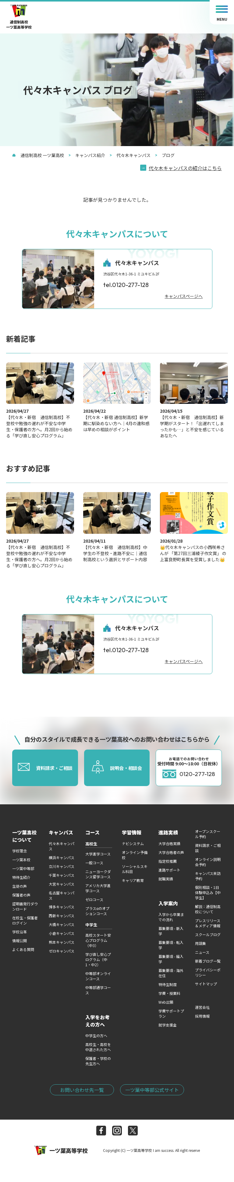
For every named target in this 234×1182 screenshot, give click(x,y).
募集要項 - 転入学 (170, 945)
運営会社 (202, 1007)
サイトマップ (206, 983)
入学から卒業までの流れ (171, 917)
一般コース (94, 862)
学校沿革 (19, 931)
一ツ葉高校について (24, 836)
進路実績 (168, 832)
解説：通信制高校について (208, 909)
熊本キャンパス (61, 942)
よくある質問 (23, 949)
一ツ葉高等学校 (61, 1150)
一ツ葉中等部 (23, 868)
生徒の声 (19, 886)
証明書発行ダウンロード (25, 906)
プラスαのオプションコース (97, 911)
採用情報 (202, 1016)
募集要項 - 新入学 (170, 931)
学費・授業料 (169, 993)
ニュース (202, 952)
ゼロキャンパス (61, 950)
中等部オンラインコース (98, 976)
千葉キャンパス (61, 875)
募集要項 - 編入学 (170, 959)
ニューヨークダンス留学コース (98, 874)
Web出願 (165, 1002)
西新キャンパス (61, 915)
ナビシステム (133, 843)
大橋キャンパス (61, 924)
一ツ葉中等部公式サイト (152, 1089)
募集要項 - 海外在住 (170, 973)
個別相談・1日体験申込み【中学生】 (208, 892)
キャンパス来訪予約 (208, 876)
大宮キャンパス (61, 883)
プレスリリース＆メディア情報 (207, 923)
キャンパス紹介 (87, 155)
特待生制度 (167, 984)
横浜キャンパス (61, 857)
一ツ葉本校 (21, 859)
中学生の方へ (96, 1035)
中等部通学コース (98, 990)
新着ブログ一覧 (208, 960)
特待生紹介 (21, 877)
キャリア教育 (133, 880)
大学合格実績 (169, 843)
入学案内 (168, 903)
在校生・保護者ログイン (25, 920)
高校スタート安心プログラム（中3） (98, 940)
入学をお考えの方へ (97, 1020)
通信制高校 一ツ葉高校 (38, 155)
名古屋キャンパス (61, 895)
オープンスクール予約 (207, 834)
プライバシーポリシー (208, 972)
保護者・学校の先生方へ (98, 1061)
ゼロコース (94, 899)
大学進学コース (98, 853)
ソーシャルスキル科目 (134, 869)
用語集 (200, 943)
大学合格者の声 (171, 852)
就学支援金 (167, 1024)
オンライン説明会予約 (208, 862)
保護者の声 (21, 894)
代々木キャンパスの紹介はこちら (185, 168)
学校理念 (19, 850)
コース (92, 832)
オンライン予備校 (134, 855)
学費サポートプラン (171, 1013)
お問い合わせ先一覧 (82, 1089)
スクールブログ (208, 934)
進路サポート (169, 870)
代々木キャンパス (130, 155)
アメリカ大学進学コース (98, 888)
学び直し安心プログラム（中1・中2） (98, 959)
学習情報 (131, 832)
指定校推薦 (167, 861)
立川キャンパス (61, 866)
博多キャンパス (61, 906)
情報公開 (19, 940)
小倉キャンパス (61, 933)
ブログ (165, 155)
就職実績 (165, 878)
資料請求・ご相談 (208, 848)
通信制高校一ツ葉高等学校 (19, 17)
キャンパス (61, 832)
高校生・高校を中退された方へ (98, 1047)
